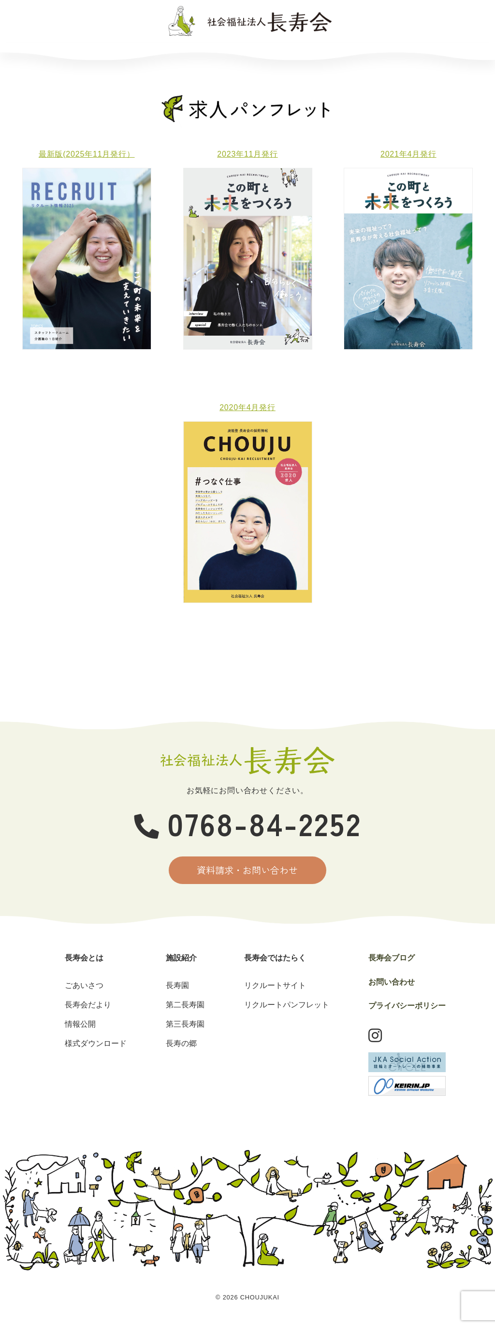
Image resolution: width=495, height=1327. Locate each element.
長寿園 (177, 988)
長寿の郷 (181, 1046)
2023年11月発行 (247, 154)
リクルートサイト (275, 988)
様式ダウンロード (96, 1046)
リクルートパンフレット (286, 1007)
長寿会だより (88, 1007)
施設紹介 (156, 54)
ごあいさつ (84, 988)
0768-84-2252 (248, 822)
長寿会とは (67, 54)
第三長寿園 (185, 1027)
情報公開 (80, 1027)
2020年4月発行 (247, 407)
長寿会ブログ (336, 54)
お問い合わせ (425, 54)
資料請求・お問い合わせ (247, 871)
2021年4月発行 (408, 154)
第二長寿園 (185, 1007)
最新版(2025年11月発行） (87, 154)
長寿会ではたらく (245, 54)
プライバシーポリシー (407, 1008)
